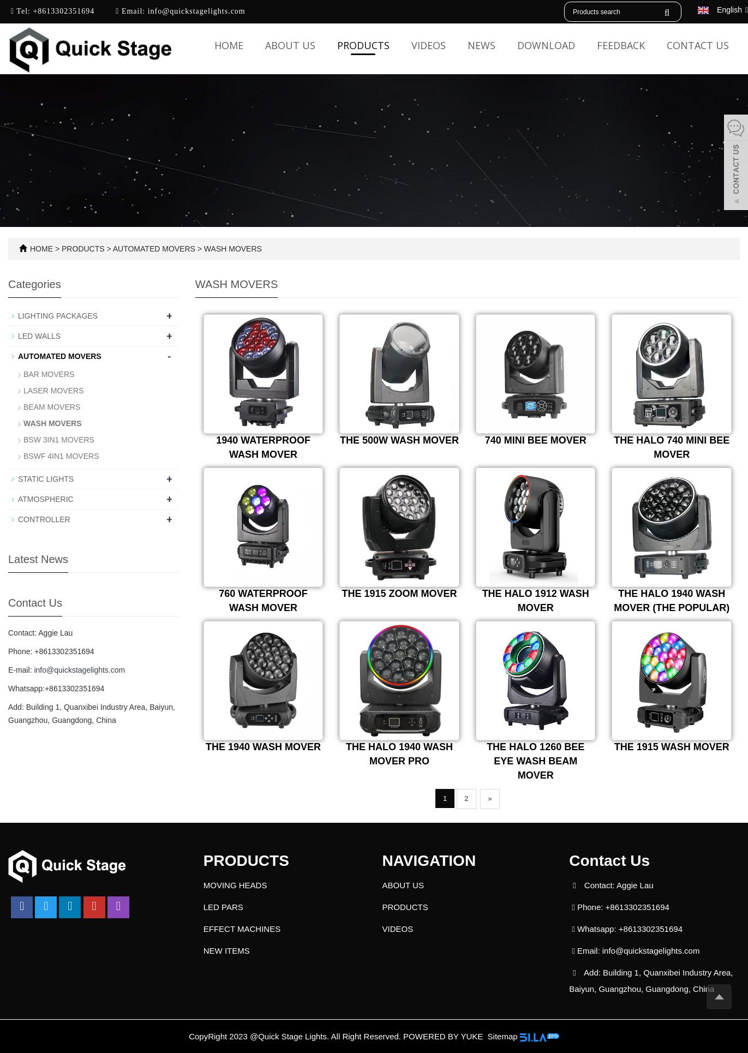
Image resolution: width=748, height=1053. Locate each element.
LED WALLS (39, 336)
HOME (41, 248)
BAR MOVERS (48, 374)
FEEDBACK (621, 45)
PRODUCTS (363, 45)
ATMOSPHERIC (46, 499)
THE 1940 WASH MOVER (263, 746)
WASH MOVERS (232, 248)
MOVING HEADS (235, 885)
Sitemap (503, 1036)
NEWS (481, 45)
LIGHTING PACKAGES (58, 316)
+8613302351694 (62, 11)
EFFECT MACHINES (242, 929)
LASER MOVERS (53, 390)
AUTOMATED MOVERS (154, 248)
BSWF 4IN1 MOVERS (61, 456)
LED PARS (223, 907)
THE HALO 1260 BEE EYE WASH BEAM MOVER (535, 760)
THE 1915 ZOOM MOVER (399, 593)
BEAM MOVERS (51, 407)
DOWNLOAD (546, 45)
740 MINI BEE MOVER (536, 440)
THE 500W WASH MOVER (399, 440)
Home (228, 45)
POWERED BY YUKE (444, 1036)
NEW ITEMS (227, 950)
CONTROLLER (44, 519)
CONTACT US (698, 45)
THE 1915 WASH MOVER (671, 746)
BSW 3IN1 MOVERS (58, 439)
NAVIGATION (429, 860)
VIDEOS (428, 45)
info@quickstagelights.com (195, 11)
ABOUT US (290, 45)
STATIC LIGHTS (46, 479)
